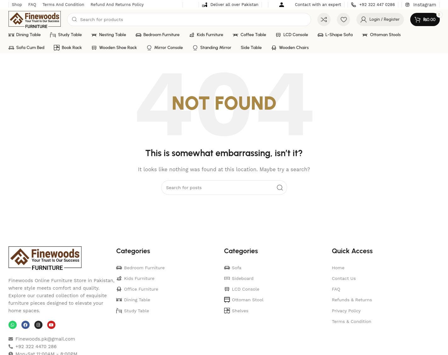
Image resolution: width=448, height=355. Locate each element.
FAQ (336, 289)
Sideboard (239, 278)
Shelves (236, 311)
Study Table (132, 311)
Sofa (232, 267)
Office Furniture (137, 289)
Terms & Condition (351, 321)
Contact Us (344, 278)
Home (338, 267)
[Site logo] (35, 19)
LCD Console (241, 289)
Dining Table (133, 300)
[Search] (189, 19)
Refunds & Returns (352, 299)
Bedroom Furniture (140, 267)
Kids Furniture (135, 278)
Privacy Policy (346, 310)
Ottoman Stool (244, 300)
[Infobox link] (230, 5)
